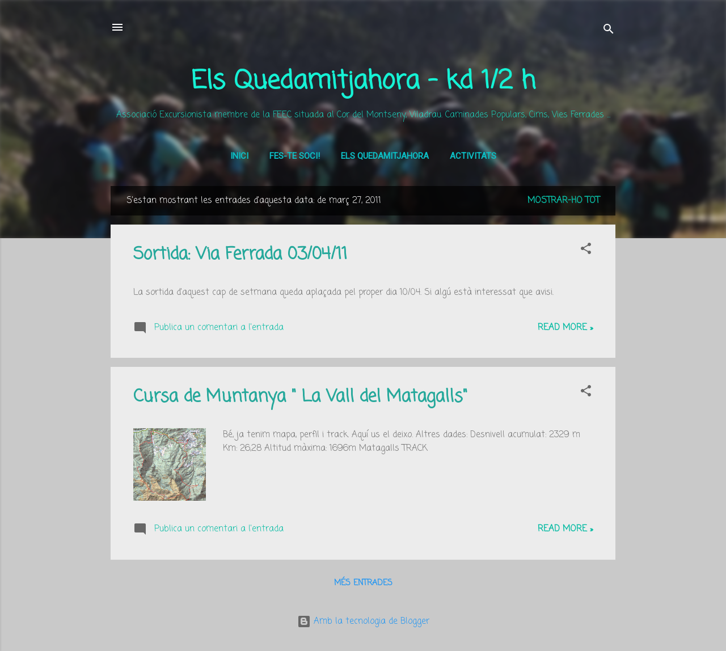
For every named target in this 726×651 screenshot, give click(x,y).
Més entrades (363, 583)
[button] (586, 251)
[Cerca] (608, 31)
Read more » (565, 328)
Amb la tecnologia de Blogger (363, 621)
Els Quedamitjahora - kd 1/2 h (363, 81)
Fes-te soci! (294, 156)
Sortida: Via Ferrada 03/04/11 (240, 255)
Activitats (473, 156)
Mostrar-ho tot (563, 201)
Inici (239, 156)
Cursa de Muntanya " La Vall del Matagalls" (300, 397)
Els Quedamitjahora (385, 156)
